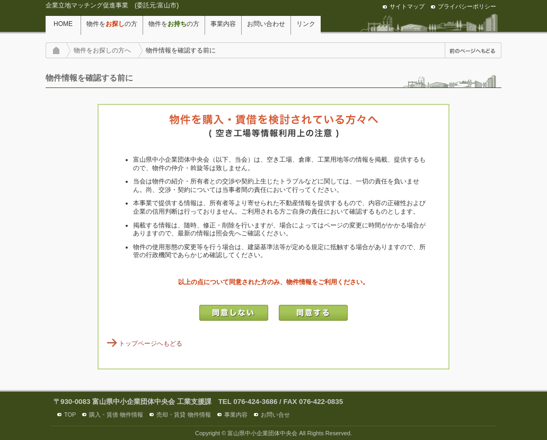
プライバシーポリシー (467, 6)
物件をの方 (111, 24)
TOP (70, 414)
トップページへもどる (150, 343)
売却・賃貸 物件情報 (183, 414)
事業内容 (223, 24)
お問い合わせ (266, 24)
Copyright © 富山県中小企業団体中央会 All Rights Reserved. (273, 433)
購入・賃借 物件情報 (116, 414)
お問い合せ (275, 414)
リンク (305, 24)
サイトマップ (407, 6)
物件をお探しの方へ (102, 50)
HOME (63, 24)
